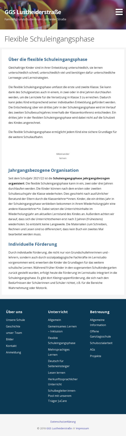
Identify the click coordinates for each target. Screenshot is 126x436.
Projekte (95, 356)
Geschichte (13, 326)
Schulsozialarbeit (101, 343)
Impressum (82, 428)
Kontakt (11, 346)
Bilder (10, 339)
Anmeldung (13, 352)
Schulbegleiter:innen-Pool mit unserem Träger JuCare (62, 396)
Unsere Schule (15, 320)
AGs (92, 349)
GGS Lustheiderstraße (33, 12)
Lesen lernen (56, 373)
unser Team (14, 333)
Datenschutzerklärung (63, 421)
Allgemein (54, 320)
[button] (120, 8)
